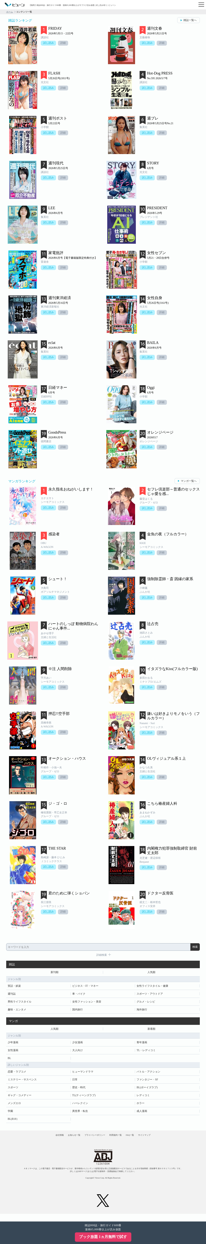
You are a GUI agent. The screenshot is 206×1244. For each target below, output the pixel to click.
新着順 (151, 1030)
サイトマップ (161, 1140)
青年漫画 (142, 1044)
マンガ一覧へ (189, 481)
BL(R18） (13, 1121)
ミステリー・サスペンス (22, 1082)
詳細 (65, 43)
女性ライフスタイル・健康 (152, 987)
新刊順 (55, 972)
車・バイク (78, 995)
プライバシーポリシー (91, 1140)
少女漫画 (77, 1044)
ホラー (140, 1105)
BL (9, 1060)
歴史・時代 (78, 1089)
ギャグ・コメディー (19, 1097)
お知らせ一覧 (64, 1140)
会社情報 (42, 1140)
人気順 (151, 972)
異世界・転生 (80, 1113)
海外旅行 (142, 1010)
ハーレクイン (80, 1105)
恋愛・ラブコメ (17, 1074)
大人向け (77, 1052)
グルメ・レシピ (146, 1002)
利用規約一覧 (119, 1140)
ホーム (9, 12)
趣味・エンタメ (17, 1010)
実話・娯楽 (14, 987)
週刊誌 (12, 995)
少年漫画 (13, 1044)
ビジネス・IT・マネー (85, 987)
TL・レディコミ (146, 1052)
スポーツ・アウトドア (150, 995)
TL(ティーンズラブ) (84, 1097)
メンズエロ (14, 1105)
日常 (75, 1082)
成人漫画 (142, 1113)
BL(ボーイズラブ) (147, 1089)
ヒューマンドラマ (82, 1074)
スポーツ (13, 1089)
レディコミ (143, 1097)
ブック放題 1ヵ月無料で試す (103, 1237)
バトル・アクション (148, 1074)
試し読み (49, 43)
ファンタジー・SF (147, 1082)
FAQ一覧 (140, 1140)
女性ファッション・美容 (86, 1002)
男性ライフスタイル (19, 1002)
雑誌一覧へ (190, 20)
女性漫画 (13, 1052)
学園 (10, 1113)
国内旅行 (77, 1010)
